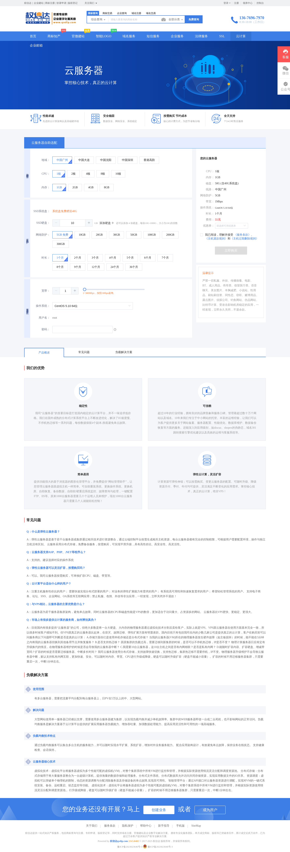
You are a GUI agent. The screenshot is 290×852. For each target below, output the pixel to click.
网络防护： (43, 234)
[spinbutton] (72, 223)
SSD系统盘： (41, 211)
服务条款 (109, 825)
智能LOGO (103, 36)
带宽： (210, 201)
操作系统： (43, 305)
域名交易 (151, 13)
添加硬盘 (106, 223)
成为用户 (210, 810)
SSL (222, 36)
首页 (33, 36)
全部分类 (176, 19)
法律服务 (201, 36)
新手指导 (163, 825)
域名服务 (128, 36)
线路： (210, 189)
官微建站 (78, 36)
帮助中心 (145, 825)
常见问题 (84, 352)
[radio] (62, 160)
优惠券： (208, 225)
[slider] (122, 290)
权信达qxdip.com (119, 841)
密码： (45, 329)
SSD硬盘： (43, 222)
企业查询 (122, 13)
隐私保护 (127, 825)
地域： (45, 160)
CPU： (46, 173)
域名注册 (136, 13)
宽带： (45, 290)
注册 (236, 3)
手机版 (180, 825)
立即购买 (231, 250)
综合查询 (98, 19)
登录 (226, 3)
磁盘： (210, 183)
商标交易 (107, 13)
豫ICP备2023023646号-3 (129, 846)
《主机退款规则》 (216, 238)
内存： (45, 187)
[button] (56, 223)
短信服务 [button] (153, 36)
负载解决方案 (123, 352)
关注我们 (91, 3)
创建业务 (159, 810)
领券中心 (248, 3)
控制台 (260, 3)
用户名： (44, 317)
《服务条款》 (242, 234)
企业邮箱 (36, 45)
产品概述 (44, 352)
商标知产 (54, 36)
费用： (210, 219)
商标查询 (93, 13)
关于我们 (91, 825)
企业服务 (177, 36)
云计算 (241, 36)
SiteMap (196, 825)
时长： (45, 257)
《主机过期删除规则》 (244, 238)
